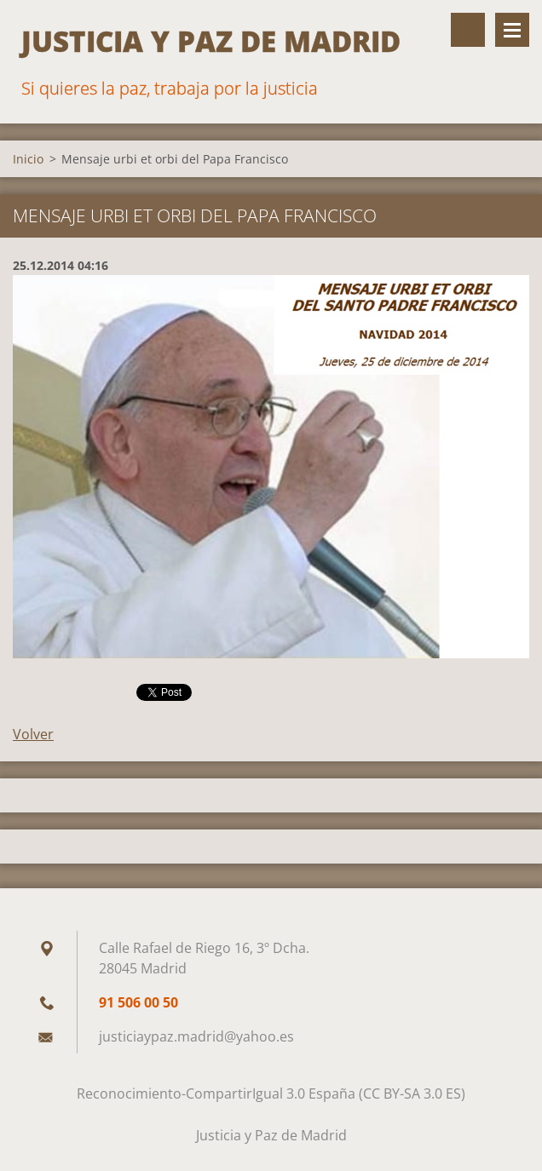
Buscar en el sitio (468, 30)
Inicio (28, 159)
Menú (512, 30)
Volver (33, 734)
